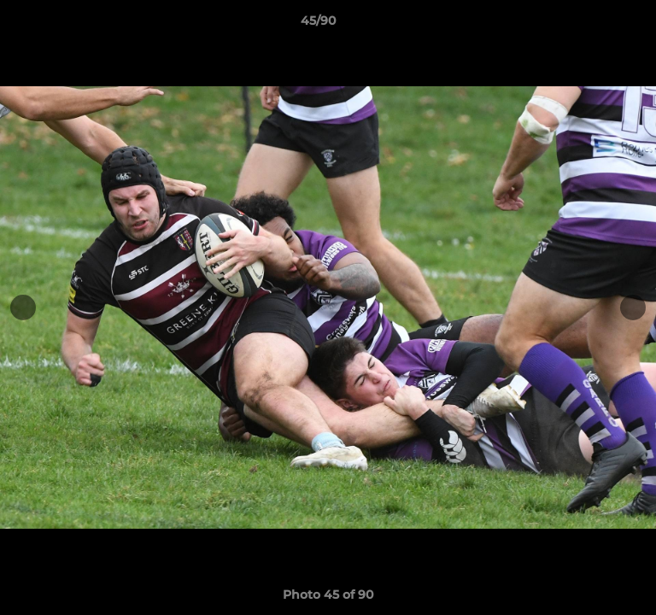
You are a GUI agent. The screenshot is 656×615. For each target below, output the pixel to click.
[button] (594, 24)
